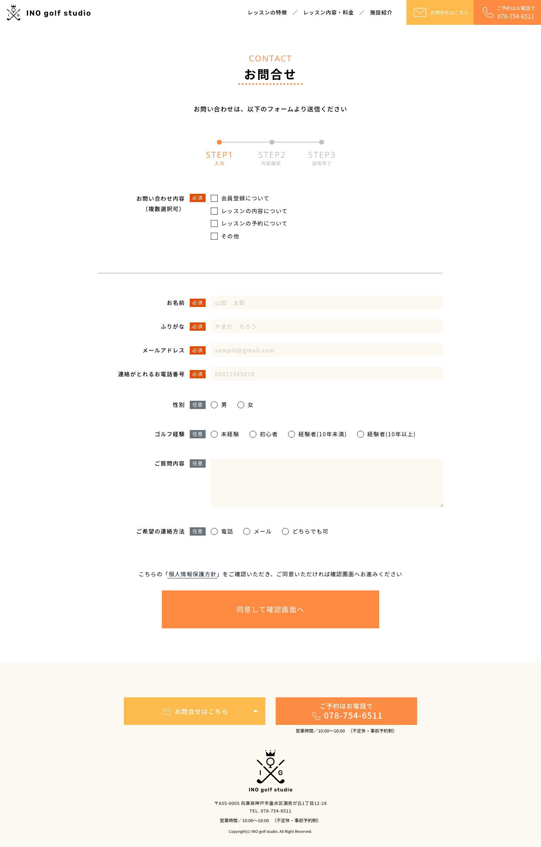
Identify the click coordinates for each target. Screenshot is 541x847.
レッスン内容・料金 (328, 12)
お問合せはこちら (440, 12)
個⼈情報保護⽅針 (193, 574)
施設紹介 (381, 12)
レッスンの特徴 (267, 12)
